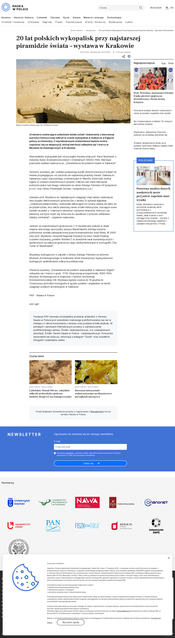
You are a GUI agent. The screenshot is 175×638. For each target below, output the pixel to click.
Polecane (146, 160)
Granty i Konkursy (95, 22)
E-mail (57, 441)
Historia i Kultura (24, 17)
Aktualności (91, 30)
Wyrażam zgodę (70, 622)
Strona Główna (77, 30)
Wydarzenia (115, 22)
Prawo (59, 22)
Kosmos (6, 17)
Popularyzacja (74, 22)
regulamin (69, 453)
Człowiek (42, 17)
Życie (66, 17)
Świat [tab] (170, 63)
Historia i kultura (40, 387)
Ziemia (76, 17)
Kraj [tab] (163, 63)
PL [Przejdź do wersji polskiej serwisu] (167, 7)
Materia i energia (94, 17)
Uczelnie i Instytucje (13, 22)
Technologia (114, 17)
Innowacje (33, 22)
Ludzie (129, 22)
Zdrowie (55, 17)
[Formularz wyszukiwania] (121, 8)
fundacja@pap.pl (123, 611)
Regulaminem (97, 411)
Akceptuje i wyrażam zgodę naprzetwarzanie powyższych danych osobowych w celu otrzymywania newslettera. (89, 454)
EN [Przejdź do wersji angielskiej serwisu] (171, 7)
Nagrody (47, 22)
